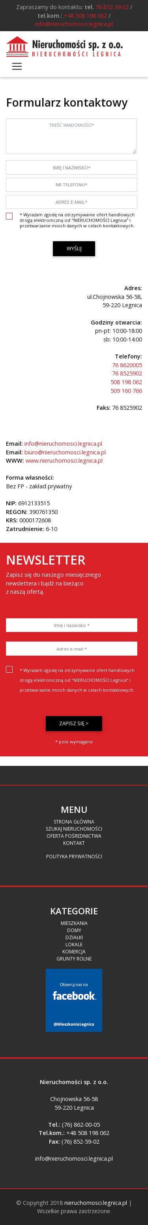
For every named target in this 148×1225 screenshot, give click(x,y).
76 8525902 (127, 373)
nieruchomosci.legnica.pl (95, 1202)
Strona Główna (74, 821)
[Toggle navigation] (17, 66)
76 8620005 (127, 365)
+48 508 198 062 (85, 15)
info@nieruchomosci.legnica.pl (74, 24)
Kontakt (74, 843)
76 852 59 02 (112, 7)
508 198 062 (126, 382)
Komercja (74, 951)
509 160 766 (126, 390)
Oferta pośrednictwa (74, 836)
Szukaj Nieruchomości (74, 828)
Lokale (74, 944)
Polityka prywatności (74, 856)
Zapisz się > (74, 723)
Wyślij (74, 248)
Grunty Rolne (74, 958)
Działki (74, 937)
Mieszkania (74, 923)
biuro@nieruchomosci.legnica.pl (65, 452)
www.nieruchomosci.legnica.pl (64, 460)
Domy (74, 930)
